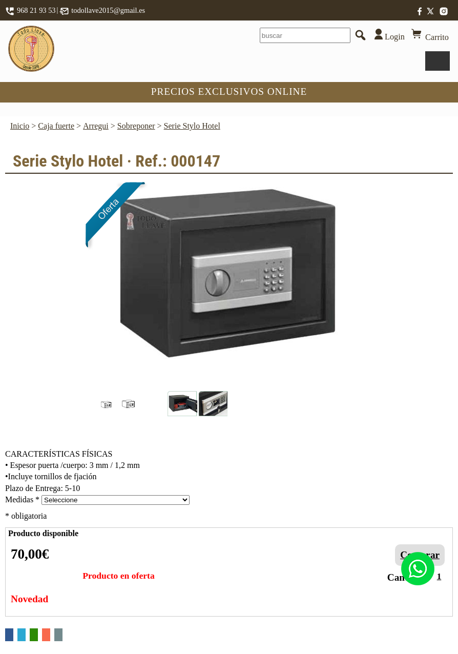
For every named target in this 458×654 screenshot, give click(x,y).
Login (386, 35)
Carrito (429, 35)
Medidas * (22, 499)
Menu (437, 61)
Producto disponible (43, 533)
